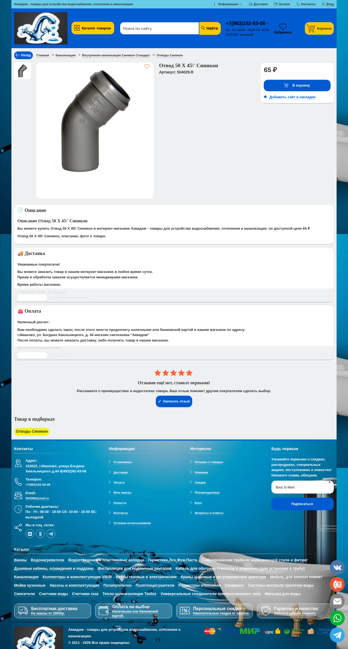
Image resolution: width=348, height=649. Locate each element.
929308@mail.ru (37, 497)
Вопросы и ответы (209, 511)
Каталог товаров (92, 28)
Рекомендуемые (207, 491)
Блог (198, 501)
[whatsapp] (337, 618)
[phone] (337, 584)
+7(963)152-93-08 (246, 23)
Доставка (120, 471)
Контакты (120, 511)
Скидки (200, 481)
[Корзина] (319, 28)
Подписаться (302, 503)
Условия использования (132, 522)
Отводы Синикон (31, 431)
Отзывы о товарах (209, 461)
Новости (119, 501)
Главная (42, 55)
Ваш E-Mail (285, 486)
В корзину (296, 85)
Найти (209, 28)
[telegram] (50, 532)
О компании (122, 461)
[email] (337, 601)
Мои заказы (122, 491)
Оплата (119, 481)
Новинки (201, 471)
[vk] (30, 532)
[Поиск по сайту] (161, 28)
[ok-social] (40, 532)
